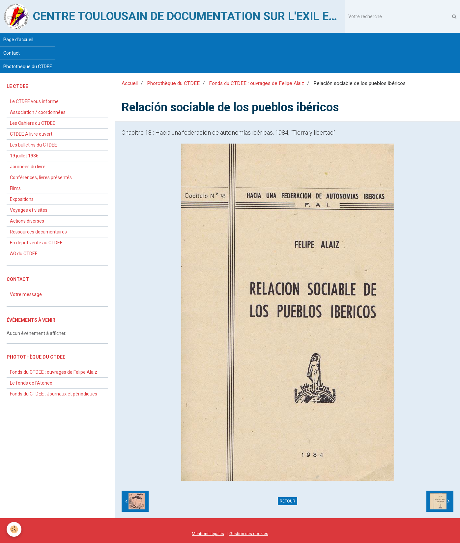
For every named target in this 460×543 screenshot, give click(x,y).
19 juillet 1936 (24, 155)
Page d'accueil (18, 39)
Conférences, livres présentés (41, 177)
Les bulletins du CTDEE (33, 145)
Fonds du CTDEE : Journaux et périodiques (53, 393)
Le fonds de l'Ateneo (31, 383)
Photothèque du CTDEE (27, 66)
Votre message (26, 294)
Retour (287, 501)
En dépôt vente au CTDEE (36, 242)
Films (15, 188)
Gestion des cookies (248, 533)
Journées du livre (27, 166)
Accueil (130, 83)
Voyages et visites (28, 210)
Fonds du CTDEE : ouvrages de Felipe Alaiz (256, 83)
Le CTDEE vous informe (34, 101)
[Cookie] (14, 529)
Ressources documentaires (38, 231)
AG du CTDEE (24, 253)
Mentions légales (208, 533)
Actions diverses (27, 221)
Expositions (22, 199)
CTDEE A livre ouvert (31, 134)
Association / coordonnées (38, 112)
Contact (11, 53)
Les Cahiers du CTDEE (32, 123)
